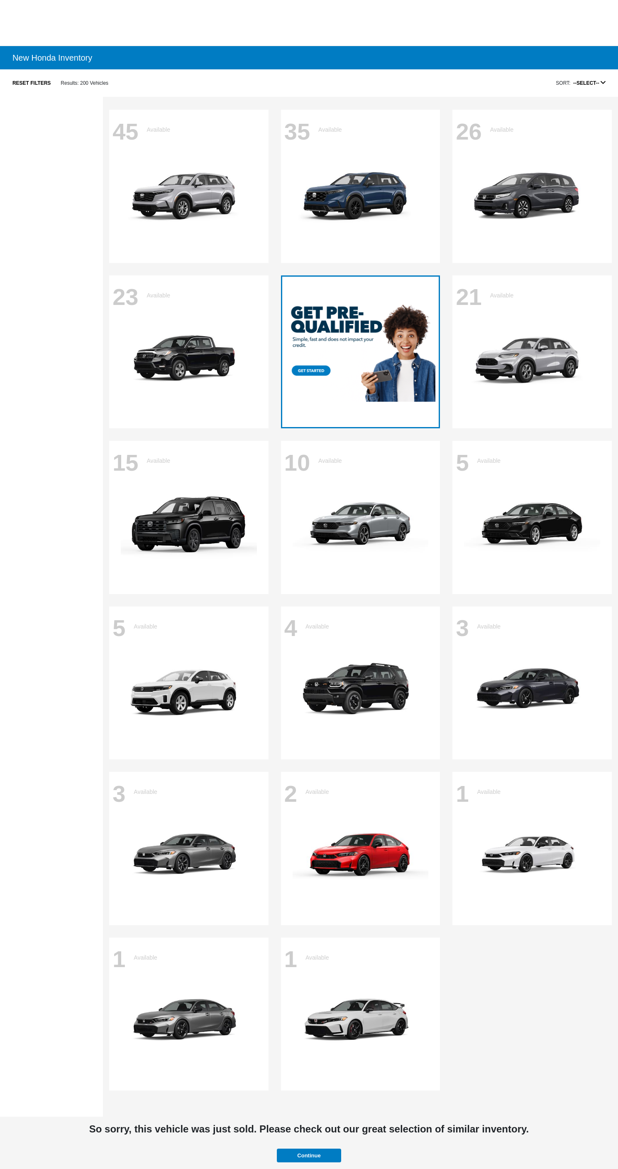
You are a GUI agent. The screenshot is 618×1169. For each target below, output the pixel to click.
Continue (308, 1155)
